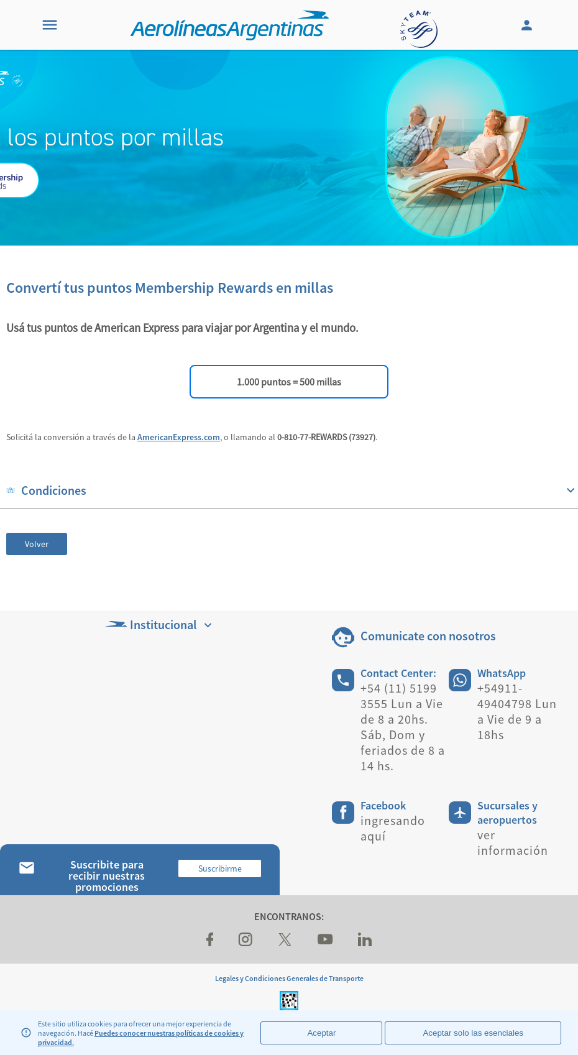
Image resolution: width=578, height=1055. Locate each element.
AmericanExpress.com (178, 437)
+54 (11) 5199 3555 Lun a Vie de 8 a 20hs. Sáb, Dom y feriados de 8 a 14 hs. (402, 726)
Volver (36, 544)
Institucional (159, 624)
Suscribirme (220, 868)
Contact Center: (398, 673)
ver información (512, 842)
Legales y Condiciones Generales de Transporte (289, 978)
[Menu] (49, 25)
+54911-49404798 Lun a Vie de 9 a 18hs (517, 711)
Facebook (383, 805)
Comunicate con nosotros (428, 635)
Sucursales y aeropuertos (507, 812)
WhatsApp (501, 673)
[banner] (289, 148)
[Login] (528, 25)
